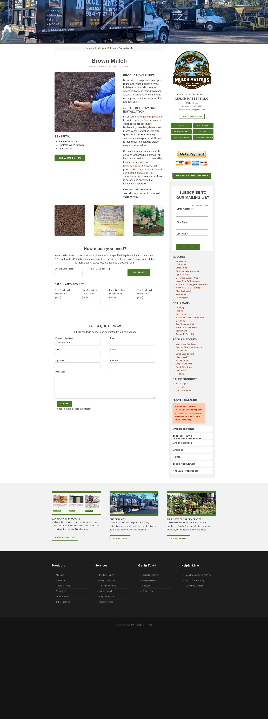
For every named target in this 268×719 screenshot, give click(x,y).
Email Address (185, 209)
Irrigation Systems (107, 597)
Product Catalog (65, 538)
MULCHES (179, 256)
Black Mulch (181, 268)
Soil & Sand (203, 126)
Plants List (61, 591)
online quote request (146, 116)
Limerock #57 (182, 357)
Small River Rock (184, 367)
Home (88, 48)
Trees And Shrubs (184, 463)
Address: (114, 361)
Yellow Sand (181, 331)
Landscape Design (204, 138)
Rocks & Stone (181, 132)
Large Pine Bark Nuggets (188, 281)
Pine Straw (181, 294)
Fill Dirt (179, 311)
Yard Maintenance (107, 586)
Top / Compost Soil (185, 324)
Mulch (181, 126)
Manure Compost (195, 317)
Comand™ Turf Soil (185, 334)
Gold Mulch (181, 265)
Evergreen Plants (184, 428)
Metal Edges (182, 384)
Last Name (182, 234)
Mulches (111, 48)
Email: (58, 349)
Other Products (183, 390)
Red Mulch (181, 261)
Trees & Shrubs (181, 138)
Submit (64, 404)
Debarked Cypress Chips (188, 278)
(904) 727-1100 (131, 165)
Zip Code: (60, 361)
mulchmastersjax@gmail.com (192, 110)
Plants (203, 132)
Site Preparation (106, 591)
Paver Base (181, 314)
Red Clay (180, 308)
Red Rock (180, 374)
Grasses (178, 449)
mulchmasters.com (141, 625)
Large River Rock (184, 364)
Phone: (113, 349)
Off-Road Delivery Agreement (192, 176)
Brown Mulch (193, 271)
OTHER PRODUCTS (185, 379)
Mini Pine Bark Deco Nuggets (190, 288)
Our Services (120, 538)
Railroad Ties (182, 387)
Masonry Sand (190, 327)
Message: (60, 372)
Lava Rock (181, 370)
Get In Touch (147, 565)
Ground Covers (182, 442)
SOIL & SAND (181, 303)
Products (99, 48)
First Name (182, 222)
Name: (113, 338)
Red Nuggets (182, 298)
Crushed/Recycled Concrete (189, 347)
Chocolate (181, 271)
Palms (176, 456)
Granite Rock (182, 351)
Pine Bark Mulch (183, 291)
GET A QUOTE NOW (69, 158)
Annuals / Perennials (185, 470)
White (178, 327)
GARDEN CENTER (178, 538)
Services (101, 565)
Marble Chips (182, 361)
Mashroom (181, 317)
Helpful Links (191, 565)
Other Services (106, 602)
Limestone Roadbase (186, 344)
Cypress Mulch (183, 274)
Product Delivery (107, 575)
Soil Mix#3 (180, 321)
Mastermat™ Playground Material (192, 285)
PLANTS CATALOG (184, 399)
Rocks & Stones (63, 586)
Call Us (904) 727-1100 (192, 116)
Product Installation (108, 580)
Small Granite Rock (185, 354)
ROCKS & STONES (184, 339)
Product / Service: (64, 338)
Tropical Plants (182, 435)
